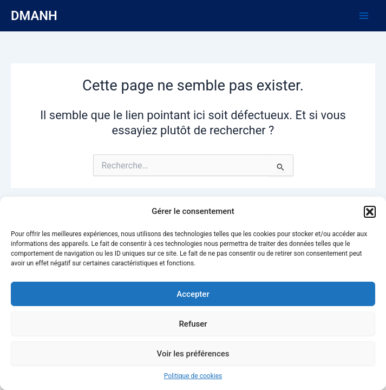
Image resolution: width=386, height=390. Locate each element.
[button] (369, 211)
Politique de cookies (193, 376)
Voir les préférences (193, 354)
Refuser (193, 324)
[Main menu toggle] (363, 15)
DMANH (34, 15)
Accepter (192, 294)
